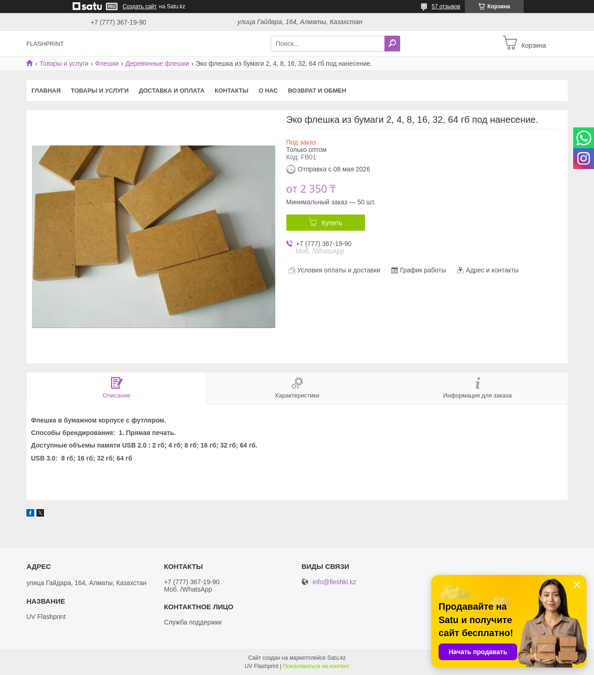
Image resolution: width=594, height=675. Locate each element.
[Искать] (392, 43)
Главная (46, 90)
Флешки (107, 63)
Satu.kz (336, 658)
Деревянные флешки (157, 63)
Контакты (231, 90)
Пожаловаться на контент (316, 666)
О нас (268, 90)
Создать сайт (140, 6)
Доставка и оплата (171, 90)
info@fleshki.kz (334, 582)
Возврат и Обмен (317, 90)
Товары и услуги (63, 63)
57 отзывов (446, 6)
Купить (332, 223)
